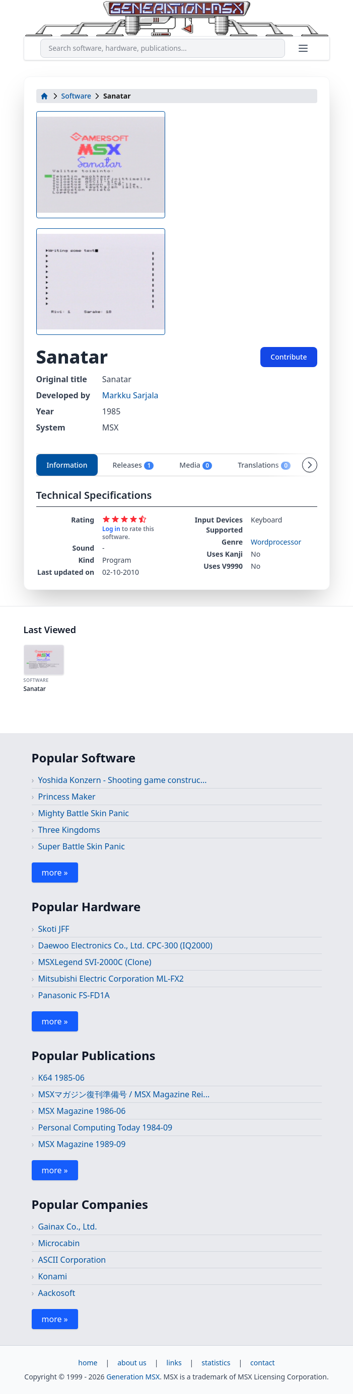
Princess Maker (66, 796)
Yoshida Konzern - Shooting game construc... (122, 780)
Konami (52, 1276)
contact (262, 1362)
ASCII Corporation (72, 1259)
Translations (264, 465)
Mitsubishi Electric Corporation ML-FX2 (111, 978)
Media (196, 465)
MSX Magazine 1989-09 (81, 1144)
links (174, 1362)
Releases (133, 465)
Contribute (288, 357)
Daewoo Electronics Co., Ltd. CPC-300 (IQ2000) (125, 945)
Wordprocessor (276, 542)
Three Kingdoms (69, 829)
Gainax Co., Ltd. (67, 1226)
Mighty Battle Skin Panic (83, 813)
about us (132, 1362)
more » (55, 872)
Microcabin (59, 1243)
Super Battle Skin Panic (81, 846)
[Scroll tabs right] (309, 464)
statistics (215, 1362)
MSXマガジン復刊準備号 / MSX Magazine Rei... (123, 1094)
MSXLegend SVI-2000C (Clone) (94, 962)
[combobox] (162, 48)
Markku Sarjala (130, 395)
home (87, 1362)
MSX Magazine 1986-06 (81, 1110)
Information (67, 465)
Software (76, 96)
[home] (44, 96)
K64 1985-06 (61, 1077)
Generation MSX (133, 1376)
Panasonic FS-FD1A (73, 995)
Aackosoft (56, 1292)
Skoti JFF (53, 928)
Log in (111, 529)
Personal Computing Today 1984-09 (105, 1127)
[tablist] (176, 465)
